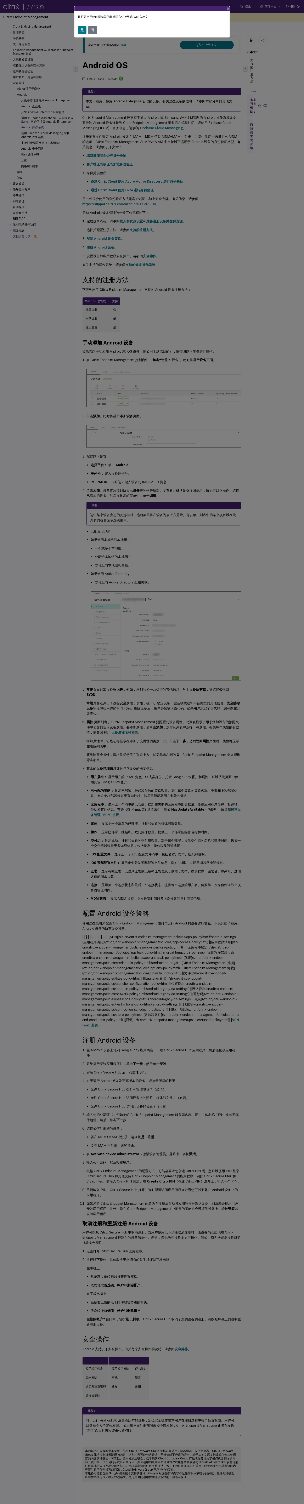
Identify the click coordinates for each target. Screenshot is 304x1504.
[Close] (228, 8)
